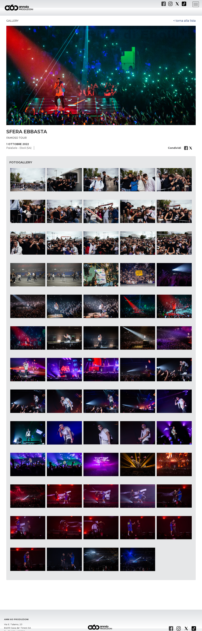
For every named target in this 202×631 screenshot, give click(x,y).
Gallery (12, 20)
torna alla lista (186, 20)
